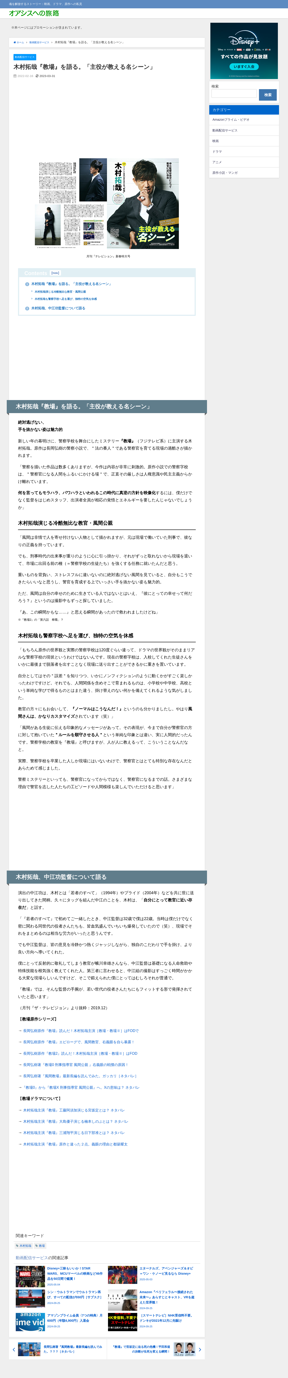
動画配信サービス (26, 57)
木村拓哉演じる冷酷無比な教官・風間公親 (64, 291)
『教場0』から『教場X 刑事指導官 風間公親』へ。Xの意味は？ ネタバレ (88, 1088)
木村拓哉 (25, 1245)
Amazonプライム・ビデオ (231, 119)
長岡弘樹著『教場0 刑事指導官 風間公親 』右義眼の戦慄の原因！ (82, 1065)
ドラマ (217, 151)
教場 (42, 1245)
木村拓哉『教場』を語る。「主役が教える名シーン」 (77, 284)
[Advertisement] (62, 122)
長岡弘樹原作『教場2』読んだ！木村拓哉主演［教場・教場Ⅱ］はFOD (87, 1054)
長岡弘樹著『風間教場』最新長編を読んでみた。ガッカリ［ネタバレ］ (88, 1076)
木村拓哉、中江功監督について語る (61, 308)
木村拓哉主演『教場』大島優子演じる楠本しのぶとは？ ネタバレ (82, 1122)
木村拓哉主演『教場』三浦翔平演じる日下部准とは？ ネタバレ (80, 1133)
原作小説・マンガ (225, 172)
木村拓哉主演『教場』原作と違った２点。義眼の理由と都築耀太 (82, 1144)
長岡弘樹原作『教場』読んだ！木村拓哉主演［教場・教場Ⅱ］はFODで (88, 1031)
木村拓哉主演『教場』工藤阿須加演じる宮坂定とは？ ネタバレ (80, 1110)
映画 (215, 141)
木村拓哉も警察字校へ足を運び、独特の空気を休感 (71, 299)
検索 (215, 86)
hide (55, 273)
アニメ (217, 162)
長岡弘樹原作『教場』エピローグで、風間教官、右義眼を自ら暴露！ (86, 1042)
